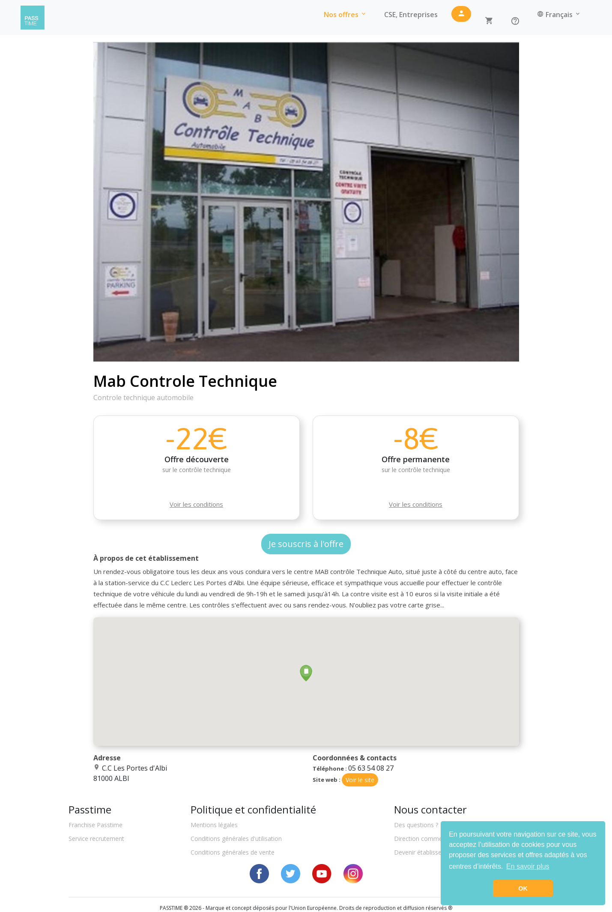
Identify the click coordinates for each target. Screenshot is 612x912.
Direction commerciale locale (434, 838)
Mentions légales (214, 825)
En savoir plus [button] (527, 866)
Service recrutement (96, 838)
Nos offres (345, 14)
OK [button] (523, 888)
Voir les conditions (196, 504)
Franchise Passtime (95, 825)
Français (559, 14)
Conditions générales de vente (233, 852)
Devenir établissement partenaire (440, 852)
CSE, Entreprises (411, 14)
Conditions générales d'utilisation (236, 838)
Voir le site (360, 780)
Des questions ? (416, 825)
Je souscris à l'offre (306, 544)
